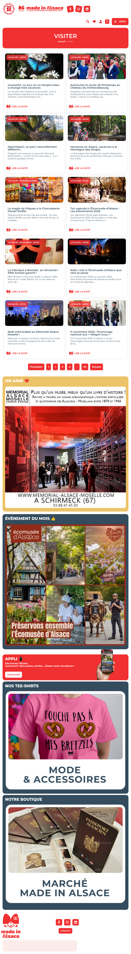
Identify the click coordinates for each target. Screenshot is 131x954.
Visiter (23, 57)
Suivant (96, 366)
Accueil (61, 41)
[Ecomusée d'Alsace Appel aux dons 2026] (65, 644)
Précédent (36, 366)
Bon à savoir (26, 242)
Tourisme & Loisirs (28, 181)
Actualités (13, 57)
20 (85, 366)
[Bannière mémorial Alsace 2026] (65, 507)
